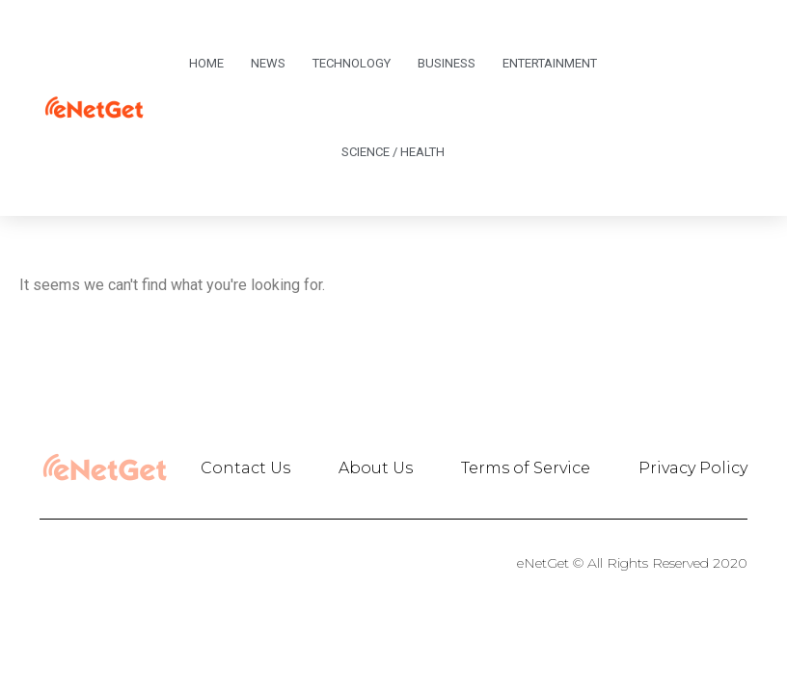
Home (206, 63)
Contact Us (245, 468)
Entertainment (549, 63)
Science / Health (393, 152)
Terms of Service (525, 468)
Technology (351, 63)
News (268, 63)
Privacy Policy (692, 468)
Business (446, 63)
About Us (376, 468)
